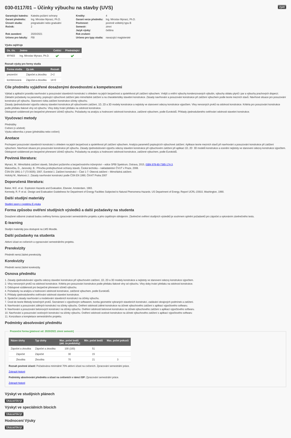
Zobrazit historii (17, 371)
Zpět (282, 6)
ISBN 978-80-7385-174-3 (159, 164)
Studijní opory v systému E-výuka (23, 204)
